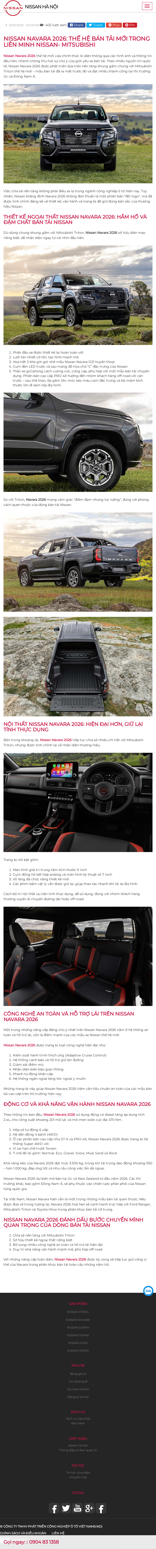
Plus (114, 25)
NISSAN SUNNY (78, 1327)
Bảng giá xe (78, 1373)
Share (76, 25)
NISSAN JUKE (78, 1343)
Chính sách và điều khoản (23, 1533)
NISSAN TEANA (78, 1335)
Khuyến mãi (78, 1477)
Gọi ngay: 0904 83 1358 (31, 1542)
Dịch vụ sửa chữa (78, 1418)
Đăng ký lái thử (78, 1397)
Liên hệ (58, 1533)
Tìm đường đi (78, 1381)
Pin (130, 25)
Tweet (96, 25)
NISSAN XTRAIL (78, 1312)
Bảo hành (78, 1423)
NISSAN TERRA (78, 1350)
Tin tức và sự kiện (78, 1472)
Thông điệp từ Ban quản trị (78, 1450)
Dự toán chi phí (78, 1389)
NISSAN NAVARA (78, 1320)
